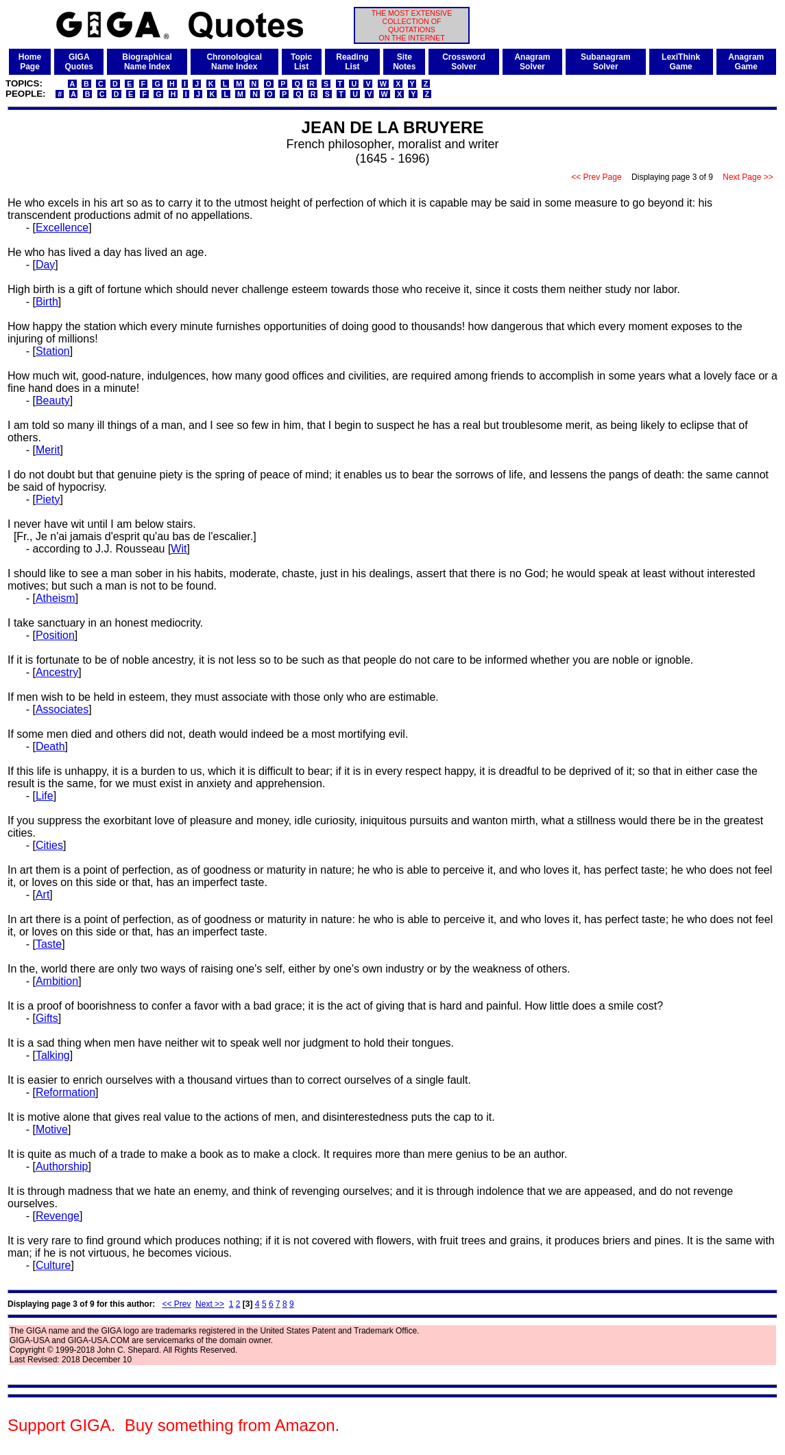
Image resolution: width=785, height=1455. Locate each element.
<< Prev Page (596, 177)
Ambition (57, 981)
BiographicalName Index (147, 61)
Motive (52, 1129)
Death (50, 746)
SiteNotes (404, 61)
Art (42, 894)
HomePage (30, 61)
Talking (53, 1055)
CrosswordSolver (463, 61)
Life (44, 796)
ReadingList (352, 61)
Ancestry (57, 672)
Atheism (55, 598)
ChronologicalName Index (234, 61)
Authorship (62, 1166)
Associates (62, 709)
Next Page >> (748, 177)
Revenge (58, 1216)
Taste (49, 944)
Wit (178, 549)
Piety (48, 499)
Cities (49, 845)
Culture (53, 1265)
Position (55, 635)
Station (53, 351)
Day (45, 264)
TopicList (301, 61)
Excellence (62, 227)
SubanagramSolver (606, 61)
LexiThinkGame (681, 61)
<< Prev (176, 1304)
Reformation (65, 1092)
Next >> (209, 1304)
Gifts (47, 1018)
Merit (48, 450)
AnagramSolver (532, 61)
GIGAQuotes (79, 61)
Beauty (53, 400)
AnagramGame (746, 61)
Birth (47, 301)
